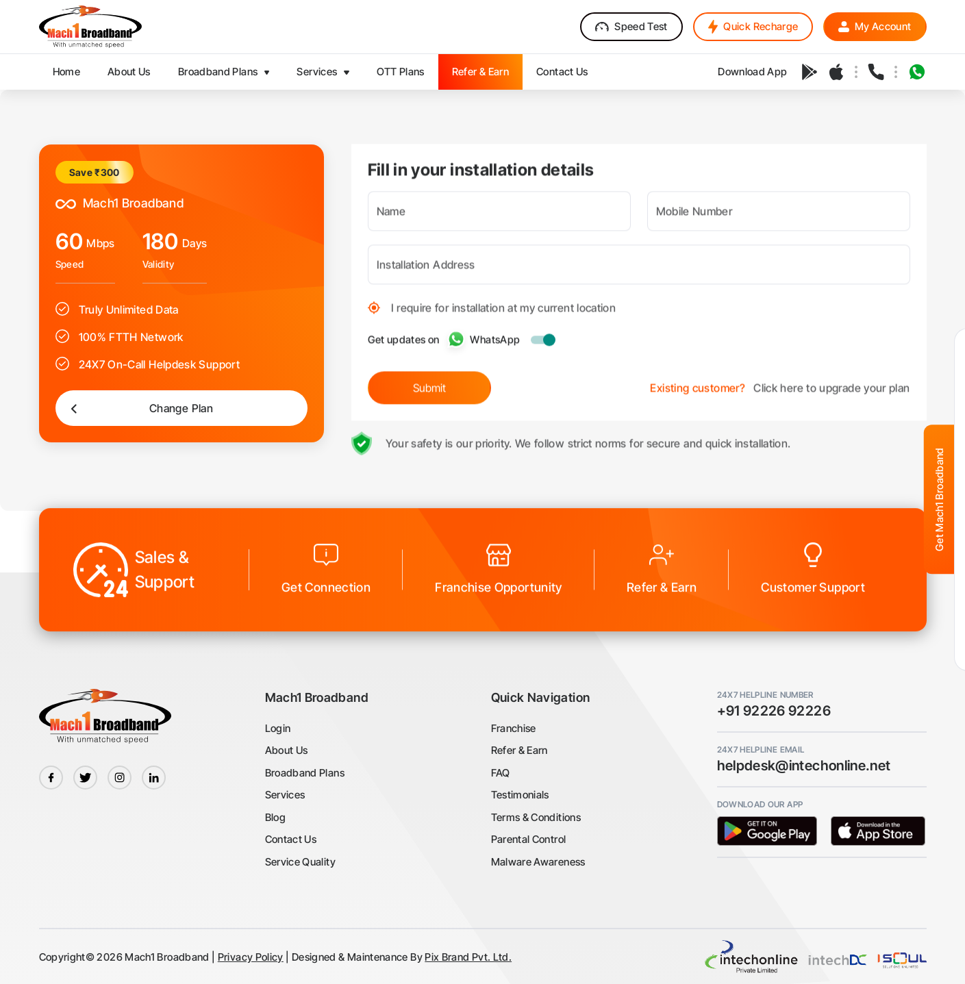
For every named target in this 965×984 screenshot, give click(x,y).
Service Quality (300, 861)
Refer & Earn (519, 750)
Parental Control (528, 839)
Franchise (513, 728)
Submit (429, 383)
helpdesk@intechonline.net (804, 765)
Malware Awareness (538, 861)
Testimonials (520, 794)
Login (278, 728)
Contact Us (291, 839)
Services (285, 794)
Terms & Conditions (536, 817)
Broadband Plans (304, 772)
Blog (275, 817)
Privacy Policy (251, 956)
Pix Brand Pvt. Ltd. (468, 956)
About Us (286, 750)
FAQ (500, 772)
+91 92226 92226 (774, 711)
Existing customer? (697, 383)
